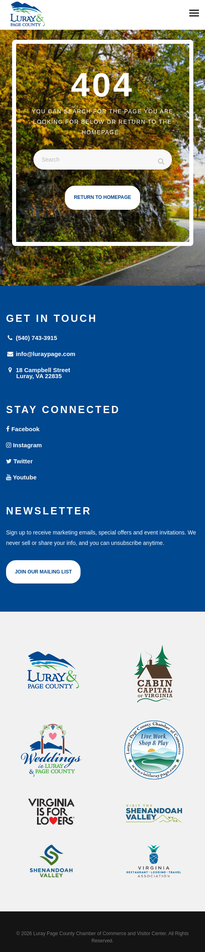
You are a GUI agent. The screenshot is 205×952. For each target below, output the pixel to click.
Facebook (22, 429)
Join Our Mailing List (43, 572)
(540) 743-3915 (31, 337)
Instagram (24, 445)
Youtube (21, 477)
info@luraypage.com (40, 353)
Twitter (19, 461)
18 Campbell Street (102, 372)
